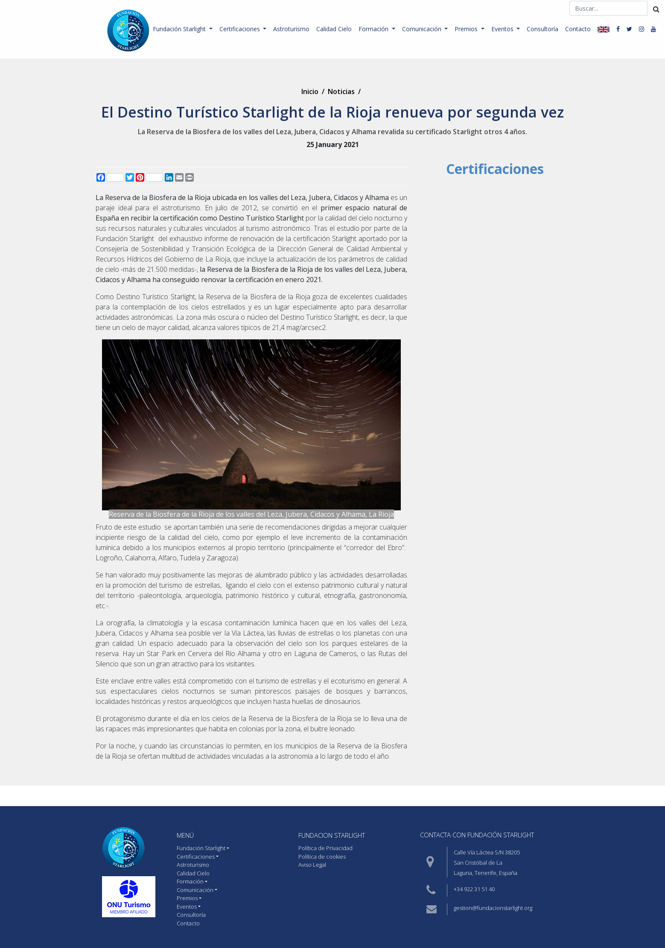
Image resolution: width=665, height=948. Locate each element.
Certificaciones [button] (240, 29)
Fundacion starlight (331, 835)
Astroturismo (291, 29)
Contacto (578, 29)
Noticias (341, 91)
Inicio (309, 91)
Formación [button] (374, 29)
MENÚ (185, 835)
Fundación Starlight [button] (180, 29)
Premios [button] (467, 29)
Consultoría (542, 29)
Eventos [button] (503, 29)
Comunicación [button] (422, 29)
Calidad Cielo (334, 29)
